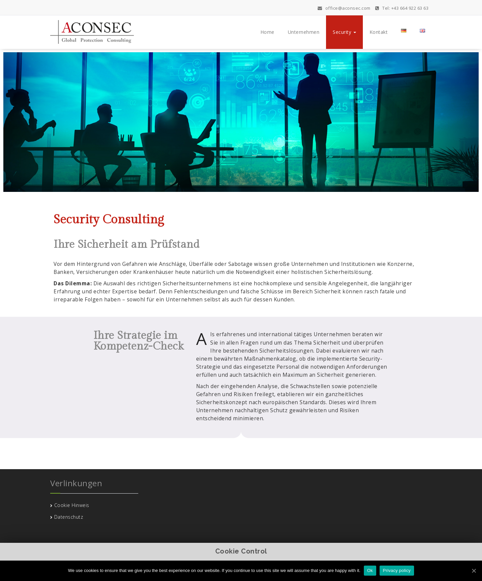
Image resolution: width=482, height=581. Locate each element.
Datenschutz (68, 517)
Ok (370, 570)
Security (344, 32)
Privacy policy (397, 570)
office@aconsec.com (344, 8)
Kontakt (379, 32)
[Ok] (473, 570)
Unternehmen (304, 32)
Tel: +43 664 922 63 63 (401, 8)
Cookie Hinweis (71, 505)
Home (267, 32)
